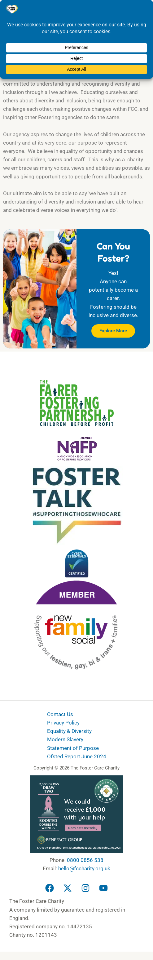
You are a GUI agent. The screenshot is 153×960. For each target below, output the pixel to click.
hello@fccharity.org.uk (84, 868)
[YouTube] (103, 888)
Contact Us (60, 714)
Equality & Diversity (69, 731)
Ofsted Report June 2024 (76, 756)
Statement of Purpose (73, 748)
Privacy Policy (63, 723)
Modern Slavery (65, 739)
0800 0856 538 (85, 860)
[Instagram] (85, 888)
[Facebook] (49, 888)
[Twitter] (67, 888)
